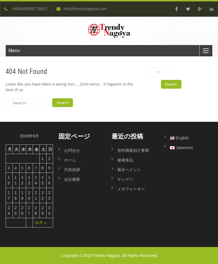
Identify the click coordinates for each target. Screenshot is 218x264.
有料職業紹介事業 (135, 150)
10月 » (40, 222)
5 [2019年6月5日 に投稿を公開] (22, 168)
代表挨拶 (72, 169)
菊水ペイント (129, 169)
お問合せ (72, 150)
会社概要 (72, 179)
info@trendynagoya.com (81, 9)
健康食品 (125, 160)
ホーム (70, 160)
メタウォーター (131, 189)
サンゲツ (125, 179)
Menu (14, 50)
